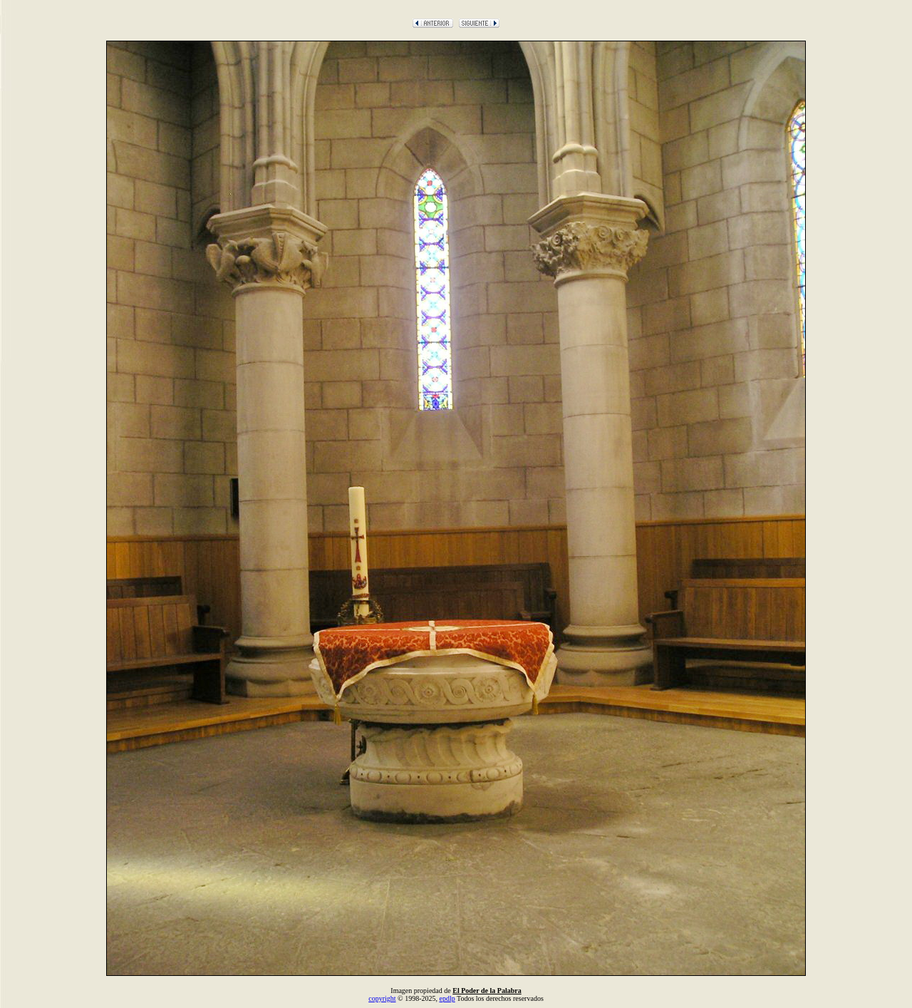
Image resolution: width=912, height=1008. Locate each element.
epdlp (447, 998)
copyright (381, 998)
